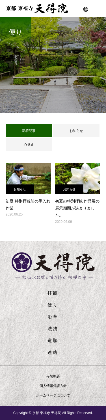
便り (52, 305)
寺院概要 (53, 376)
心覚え (29, 145)
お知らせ (76, 131)
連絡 (52, 352)
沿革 (52, 316)
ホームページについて (53, 395)
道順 (52, 340)
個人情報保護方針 (53, 386)
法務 (52, 328)
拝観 (52, 293)
